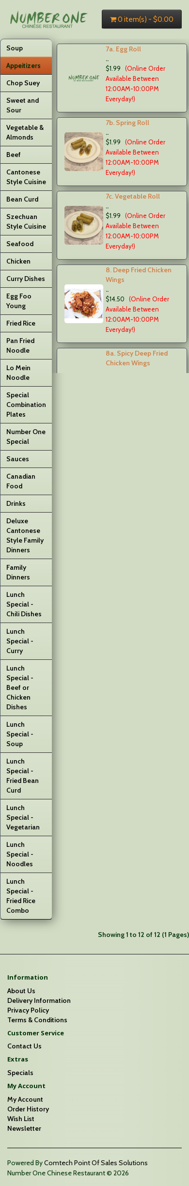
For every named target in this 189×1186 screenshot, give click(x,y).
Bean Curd (22, 199)
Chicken (18, 261)
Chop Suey (23, 82)
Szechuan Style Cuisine (26, 221)
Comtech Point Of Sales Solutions (96, 1162)
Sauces (17, 458)
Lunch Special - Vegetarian (23, 817)
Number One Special (26, 436)
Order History (28, 1109)
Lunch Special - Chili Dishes (24, 604)
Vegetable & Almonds (25, 132)
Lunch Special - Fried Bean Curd (22, 776)
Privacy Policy (28, 1010)
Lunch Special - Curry (19, 641)
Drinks (16, 503)
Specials (20, 1072)
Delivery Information (39, 1000)
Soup (14, 48)
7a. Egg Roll (123, 49)
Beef (13, 154)
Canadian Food (20, 481)
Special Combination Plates (26, 404)
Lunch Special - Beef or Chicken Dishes (19, 687)
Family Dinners (18, 572)
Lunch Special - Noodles (19, 854)
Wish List (20, 1118)
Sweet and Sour (22, 105)
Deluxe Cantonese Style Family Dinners (25, 535)
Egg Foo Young (19, 301)
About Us (21, 990)
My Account (25, 1099)
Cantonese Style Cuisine (26, 177)
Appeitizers (23, 65)
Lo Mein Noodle (18, 372)
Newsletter (24, 1128)
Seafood (19, 243)
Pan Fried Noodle (20, 345)
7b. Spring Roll (127, 122)
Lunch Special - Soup (19, 734)
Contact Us (24, 1046)
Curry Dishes (25, 278)
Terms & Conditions (37, 1019)
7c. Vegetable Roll (133, 196)
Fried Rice (20, 323)
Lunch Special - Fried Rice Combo (20, 896)
